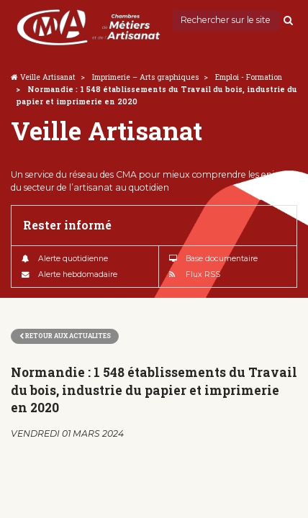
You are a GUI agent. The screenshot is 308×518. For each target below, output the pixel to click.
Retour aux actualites (65, 336)
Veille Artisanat (48, 77)
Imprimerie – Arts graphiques (145, 77)
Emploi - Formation (248, 77)
